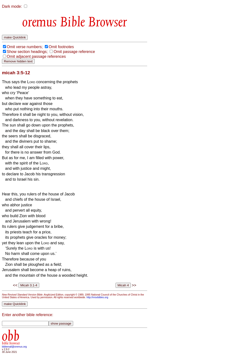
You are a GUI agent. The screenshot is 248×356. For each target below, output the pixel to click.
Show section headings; (27, 52)
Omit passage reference (74, 52)
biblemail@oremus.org (14, 346)
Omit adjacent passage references (36, 56)
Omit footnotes (61, 47)
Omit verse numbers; (25, 47)
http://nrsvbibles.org (97, 297)
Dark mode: (12, 6)
